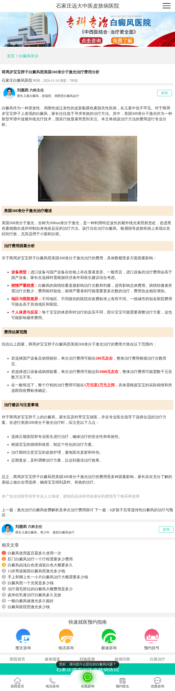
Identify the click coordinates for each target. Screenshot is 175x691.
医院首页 (17, 659)
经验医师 (87, 659)
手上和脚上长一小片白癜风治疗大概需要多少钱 (45, 577)
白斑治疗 (157, 659)
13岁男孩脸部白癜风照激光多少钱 (33, 571)
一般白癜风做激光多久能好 (28, 601)
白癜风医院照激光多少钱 (26, 607)
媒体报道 (52, 659)
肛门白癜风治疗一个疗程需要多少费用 (37, 559)
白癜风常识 (28, 56)
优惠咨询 (157, 682)
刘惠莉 (22, 90)
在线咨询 (87, 679)
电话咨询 (52, 682)
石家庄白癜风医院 (17, 80)
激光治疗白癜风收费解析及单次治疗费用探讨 (55, 510)
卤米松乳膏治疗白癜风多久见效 (31, 595)
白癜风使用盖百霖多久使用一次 (31, 553)
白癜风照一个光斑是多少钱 (28, 583)
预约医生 (122, 682)
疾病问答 (122, 659)
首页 (11, 56)
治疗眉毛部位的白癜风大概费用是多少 (37, 589)
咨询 (164, 93)
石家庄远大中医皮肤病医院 (87, 6)
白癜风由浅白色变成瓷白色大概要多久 (37, 565)
